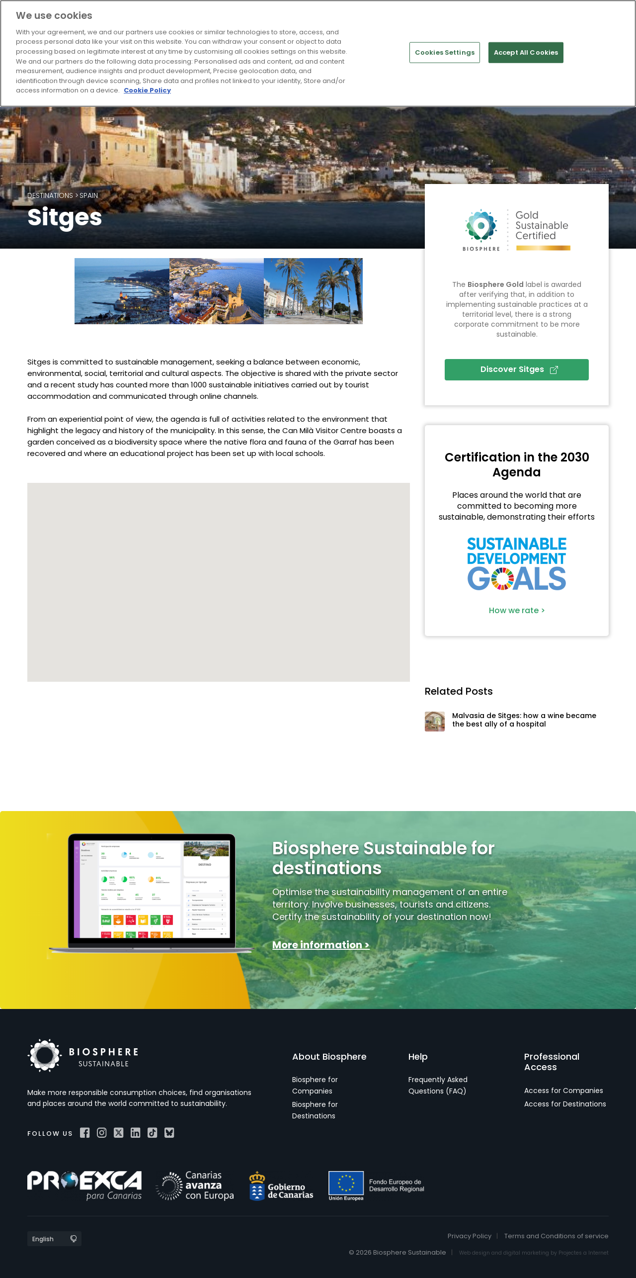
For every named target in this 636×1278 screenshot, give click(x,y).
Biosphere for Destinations (315, 1109)
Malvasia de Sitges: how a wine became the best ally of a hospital (524, 720)
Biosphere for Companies (315, 1085)
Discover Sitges (519, 369)
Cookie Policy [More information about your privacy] (147, 90)
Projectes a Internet (583, 1253)
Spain (89, 195)
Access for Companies (563, 1090)
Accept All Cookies (526, 52)
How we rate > (517, 610)
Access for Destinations (565, 1104)
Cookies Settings (445, 52)
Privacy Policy (469, 1236)
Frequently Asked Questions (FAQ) (438, 1085)
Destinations (50, 195)
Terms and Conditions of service (556, 1236)
